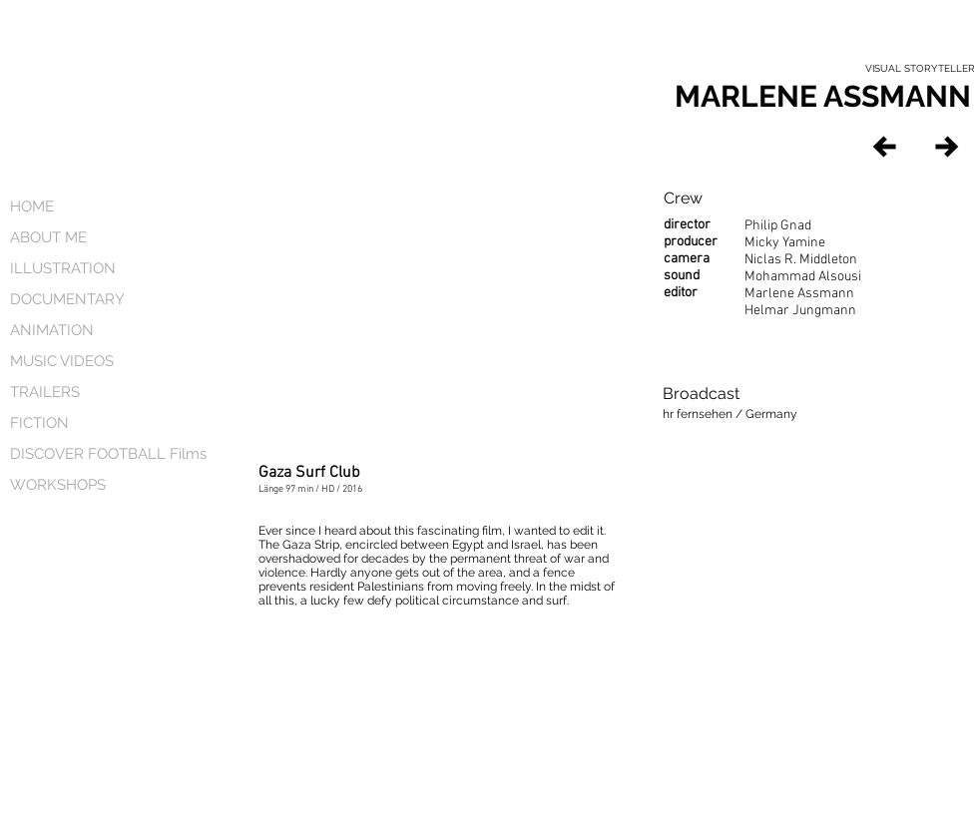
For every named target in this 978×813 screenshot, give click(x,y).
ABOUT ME (48, 237)
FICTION (39, 423)
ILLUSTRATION (63, 268)
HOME (32, 206)
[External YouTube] (437, 301)
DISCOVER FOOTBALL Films (98, 454)
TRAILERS (45, 392)
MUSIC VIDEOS (62, 361)
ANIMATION (52, 330)
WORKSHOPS (58, 485)
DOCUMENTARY (67, 299)
